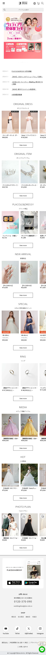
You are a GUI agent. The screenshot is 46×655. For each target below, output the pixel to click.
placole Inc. (21, 653)
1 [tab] (19, 62)
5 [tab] (25, 62)
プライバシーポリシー (37, 642)
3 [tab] (22, 62)
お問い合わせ (23, 647)
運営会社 (5, 642)
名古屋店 (21, 617)
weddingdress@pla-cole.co (23, 606)
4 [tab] (24, 62)
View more (23, 145)
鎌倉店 (28, 617)
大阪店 (34, 617)
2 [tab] (20, 62)
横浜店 (14, 617)
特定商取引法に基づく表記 (19, 642)
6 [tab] (27, 62)
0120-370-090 (23, 601)
